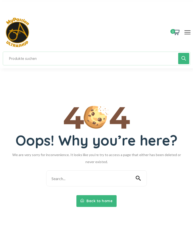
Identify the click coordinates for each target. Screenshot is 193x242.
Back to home (96, 201)
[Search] (183, 58)
